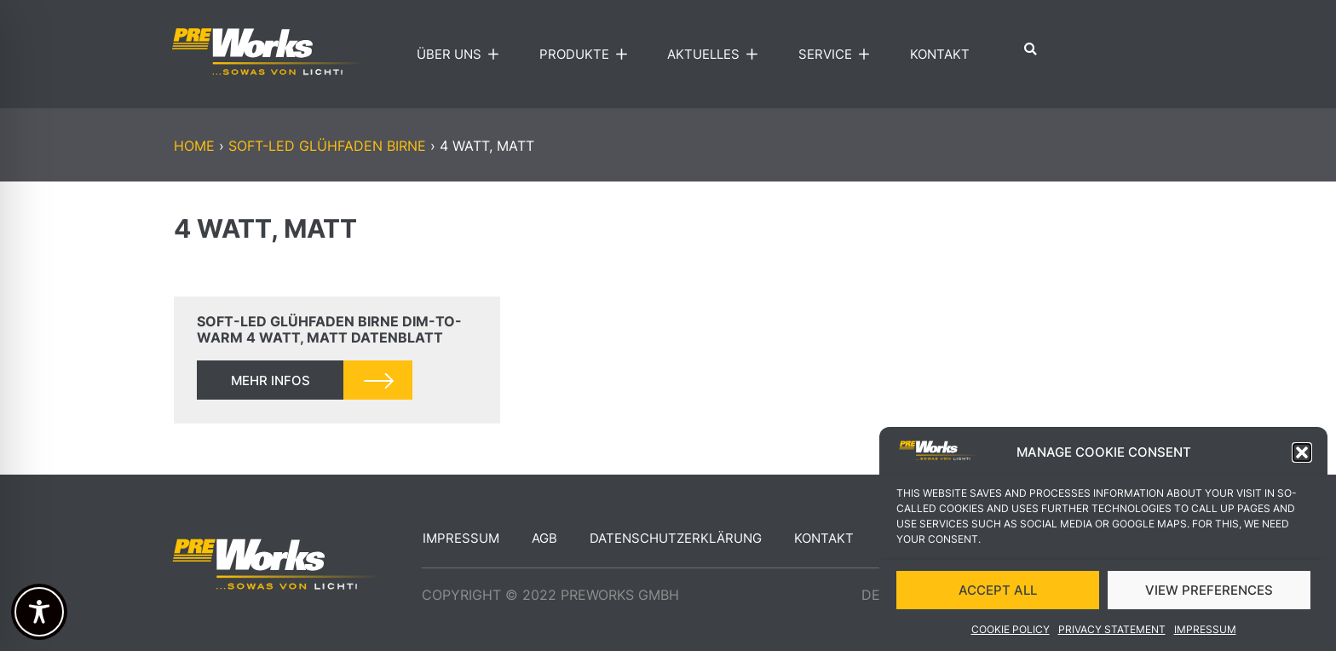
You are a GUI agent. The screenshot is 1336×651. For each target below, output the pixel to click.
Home (194, 145)
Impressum (1205, 630)
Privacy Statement (1112, 630)
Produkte (587, 54)
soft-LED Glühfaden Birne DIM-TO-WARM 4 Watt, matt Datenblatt (329, 329)
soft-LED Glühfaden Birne (327, 145)
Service (838, 54)
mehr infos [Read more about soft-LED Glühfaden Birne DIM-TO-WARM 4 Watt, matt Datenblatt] (270, 380)
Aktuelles (716, 54)
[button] (1301, 454)
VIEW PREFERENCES (1209, 591)
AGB (544, 538)
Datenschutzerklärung (676, 538)
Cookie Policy (1010, 630)
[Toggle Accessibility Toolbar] (39, 611)
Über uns (462, 54)
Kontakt (940, 54)
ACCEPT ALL (998, 591)
